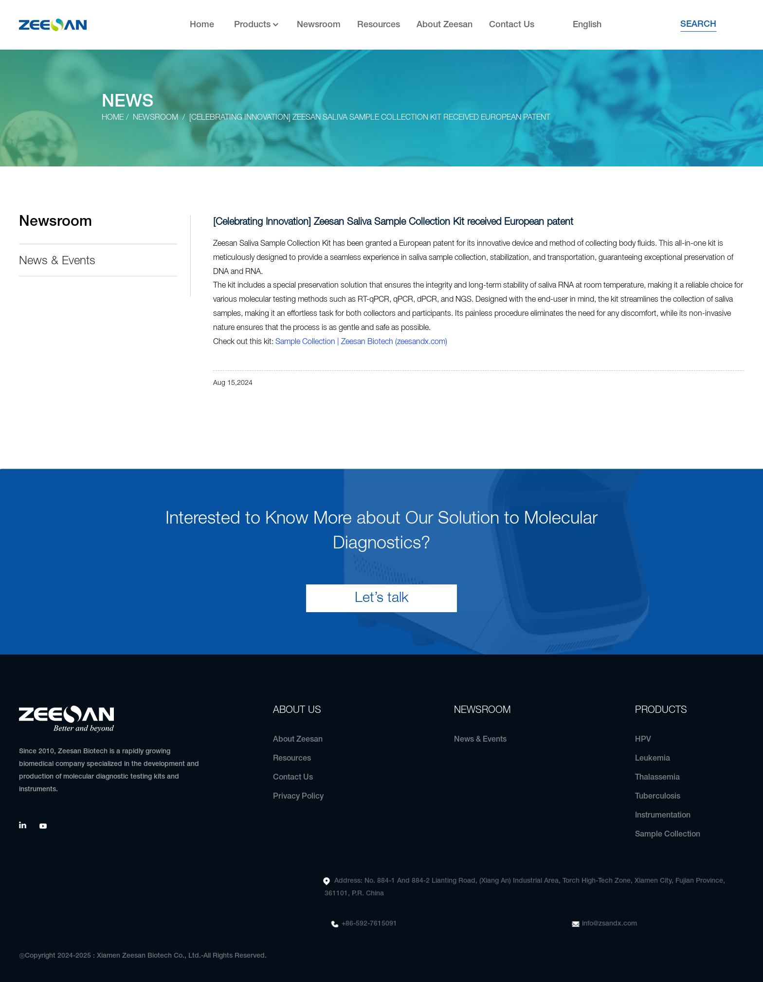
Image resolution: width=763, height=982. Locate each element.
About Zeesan (444, 25)
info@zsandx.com (609, 924)
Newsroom (319, 25)
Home (202, 25)
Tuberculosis (657, 796)
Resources (378, 25)
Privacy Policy (298, 796)
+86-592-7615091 (369, 924)
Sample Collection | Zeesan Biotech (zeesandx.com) (361, 342)
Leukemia (652, 758)
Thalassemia (657, 777)
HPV (643, 739)
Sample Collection (667, 834)
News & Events (57, 261)
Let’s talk (382, 598)
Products (257, 25)
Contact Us (511, 25)
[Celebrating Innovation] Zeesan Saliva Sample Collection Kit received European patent (369, 117)
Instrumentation (662, 815)
